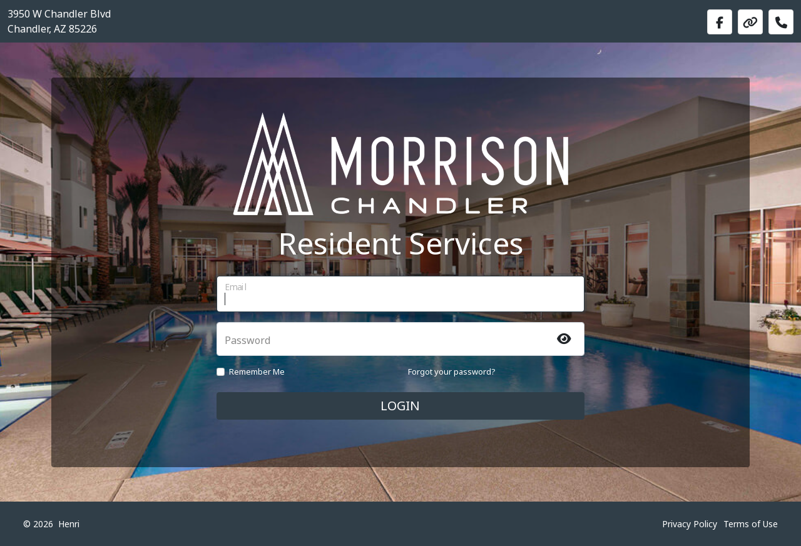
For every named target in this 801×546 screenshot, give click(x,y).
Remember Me (257, 371)
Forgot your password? (452, 371)
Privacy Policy (689, 524)
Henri (68, 524)
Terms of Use (750, 524)
